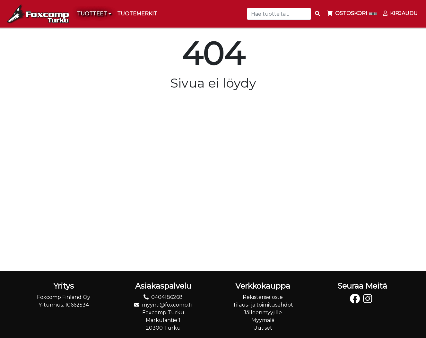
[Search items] (317, 14)
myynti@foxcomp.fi (167, 305)
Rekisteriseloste (263, 297)
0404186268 (167, 297)
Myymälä (262, 320)
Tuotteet (94, 14)
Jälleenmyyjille (263, 312)
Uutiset (262, 328)
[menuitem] (138, 13)
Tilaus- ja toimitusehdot (263, 305)
